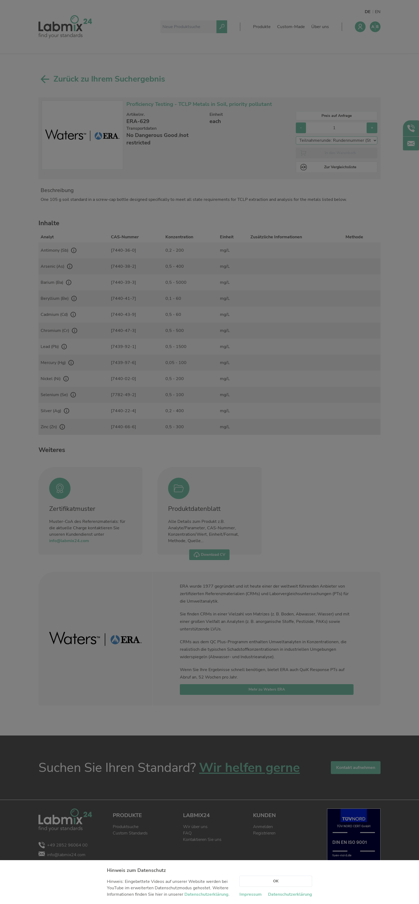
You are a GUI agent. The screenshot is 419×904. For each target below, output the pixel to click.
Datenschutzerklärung (206, 894)
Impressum (250, 894)
